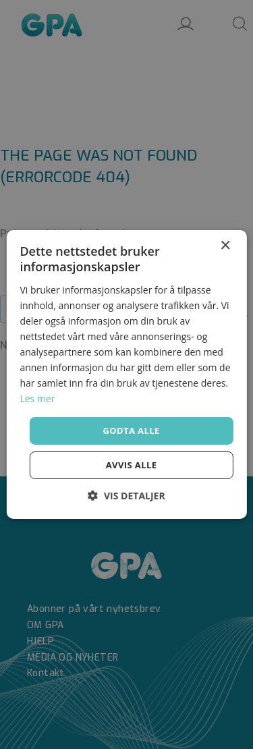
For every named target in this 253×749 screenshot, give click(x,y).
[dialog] (126, 374)
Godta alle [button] (131, 430)
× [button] (225, 246)
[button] (126, 495)
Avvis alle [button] (131, 465)
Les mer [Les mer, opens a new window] (37, 398)
